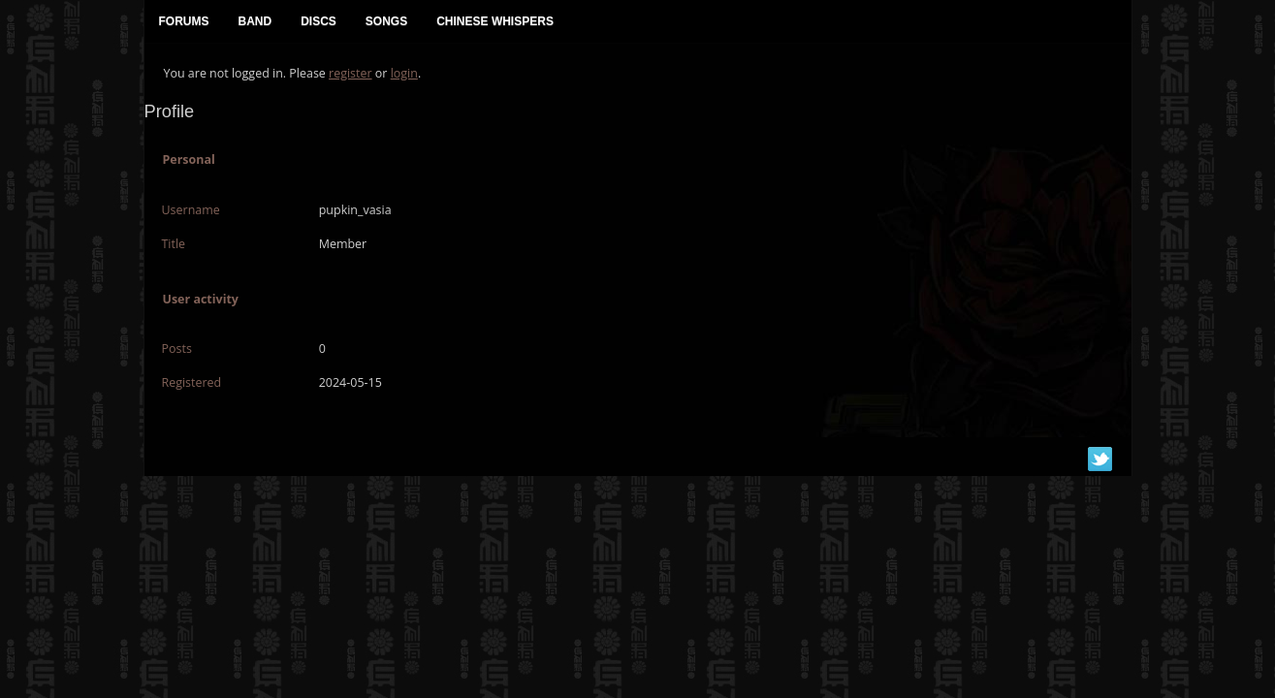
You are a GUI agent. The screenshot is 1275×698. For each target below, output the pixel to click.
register (350, 73)
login (404, 73)
